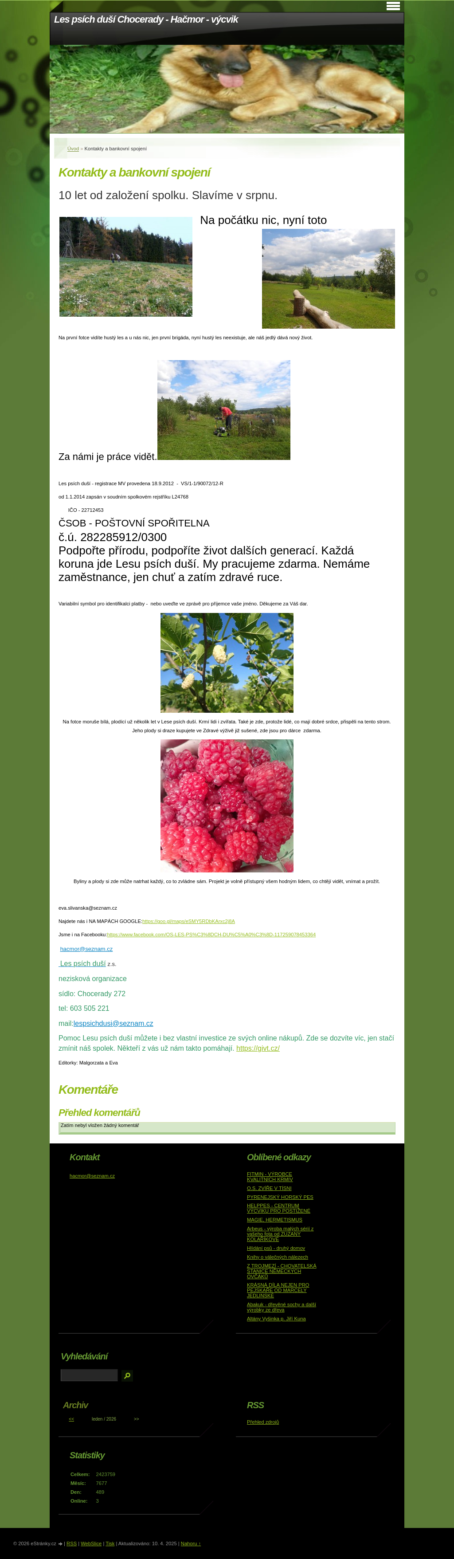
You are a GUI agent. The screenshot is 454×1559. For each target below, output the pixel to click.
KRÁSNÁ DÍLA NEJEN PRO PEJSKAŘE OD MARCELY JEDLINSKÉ (278, 1290)
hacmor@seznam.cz (86, 949)
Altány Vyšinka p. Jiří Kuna (276, 1318)
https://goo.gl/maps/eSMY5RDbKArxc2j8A (188, 921)
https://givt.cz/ (258, 1048)
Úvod (73, 148)
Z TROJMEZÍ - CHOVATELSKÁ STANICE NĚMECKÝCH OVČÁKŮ (282, 1271)
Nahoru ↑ (191, 1543)
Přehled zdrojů (263, 1422)
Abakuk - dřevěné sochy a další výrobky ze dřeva (281, 1307)
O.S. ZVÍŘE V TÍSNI (269, 1188)
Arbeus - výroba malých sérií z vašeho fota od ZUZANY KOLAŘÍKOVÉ (280, 1234)
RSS (72, 1543)
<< (71, 1419)
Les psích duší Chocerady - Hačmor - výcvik (146, 19)
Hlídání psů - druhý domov (276, 1248)
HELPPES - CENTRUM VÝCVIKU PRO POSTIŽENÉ (278, 1208)
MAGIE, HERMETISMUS (274, 1219)
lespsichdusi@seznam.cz (113, 1023)
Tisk (110, 1543)
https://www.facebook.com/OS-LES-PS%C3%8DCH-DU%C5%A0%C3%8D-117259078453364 (211, 934)
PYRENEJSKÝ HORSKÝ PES (280, 1197)
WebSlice (91, 1543)
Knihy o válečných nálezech (277, 1257)
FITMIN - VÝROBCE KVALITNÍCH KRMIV (270, 1176)
